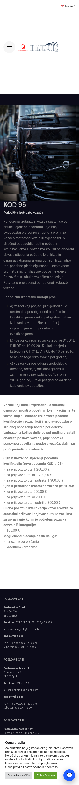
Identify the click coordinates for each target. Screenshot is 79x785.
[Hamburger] (9, 47)
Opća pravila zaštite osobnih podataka (31, 767)
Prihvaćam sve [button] (46, 775)
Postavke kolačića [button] (19, 775)
